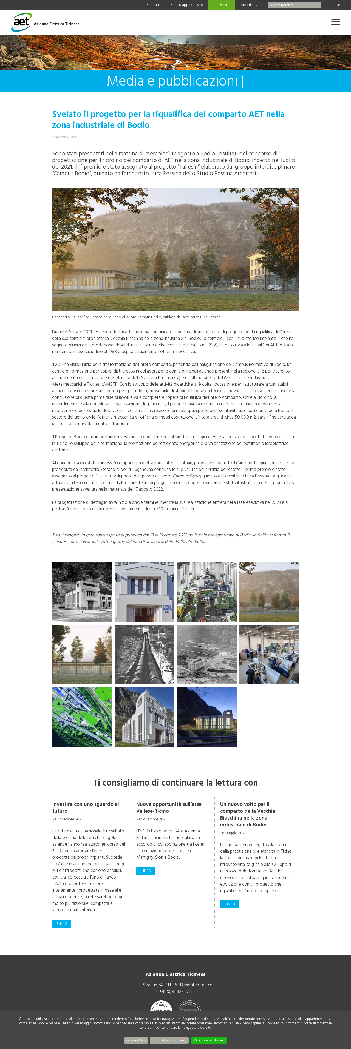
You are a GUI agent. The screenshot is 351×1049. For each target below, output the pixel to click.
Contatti (153, 5)
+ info (61, 923)
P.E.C (170, 5)
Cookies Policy (136, 1040)
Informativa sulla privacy (169, 1040)
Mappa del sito (191, 5)
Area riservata (251, 5)
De (338, 5)
